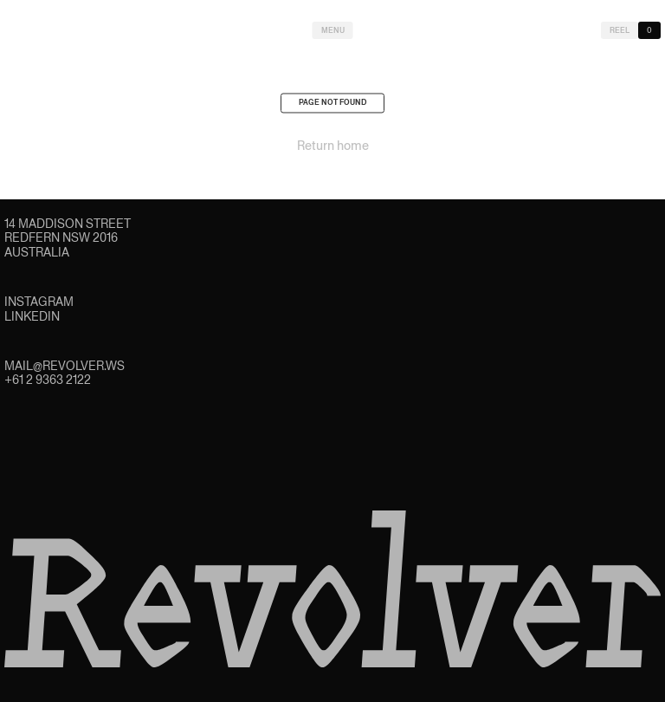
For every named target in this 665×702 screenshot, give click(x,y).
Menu (333, 30)
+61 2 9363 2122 (47, 379)
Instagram (39, 301)
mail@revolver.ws (64, 365)
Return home (333, 149)
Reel (619, 30)
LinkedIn (32, 316)
